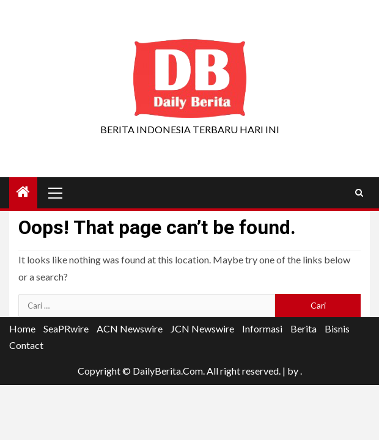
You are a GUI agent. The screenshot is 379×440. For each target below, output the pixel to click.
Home (22, 328)
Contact (26, 345)
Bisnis (337, 328)
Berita (303, 328)
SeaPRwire (66, 328)
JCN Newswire (202, 328)
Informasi (262, 328)
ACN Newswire (130, 328)
